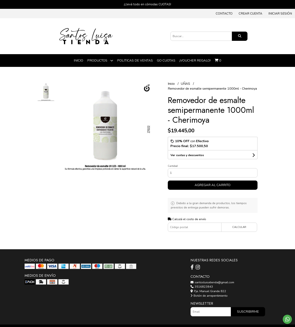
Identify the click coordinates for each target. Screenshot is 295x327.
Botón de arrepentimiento (209, 296)
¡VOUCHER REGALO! (195, 60)
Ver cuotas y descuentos (187, 155)
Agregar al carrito (212, 185)
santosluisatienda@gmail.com (212, 282)
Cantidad (173, 166)
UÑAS (186, 83)
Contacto (224, 13)
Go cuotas (166, 60)
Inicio (78, 60)
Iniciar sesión (280, 13)
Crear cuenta (250, 13)
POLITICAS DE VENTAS (135, 60)
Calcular (239, 227)
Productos (100, 60)
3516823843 (202, 287)
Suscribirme (248, 311)
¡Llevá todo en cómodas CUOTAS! (147, 4)
